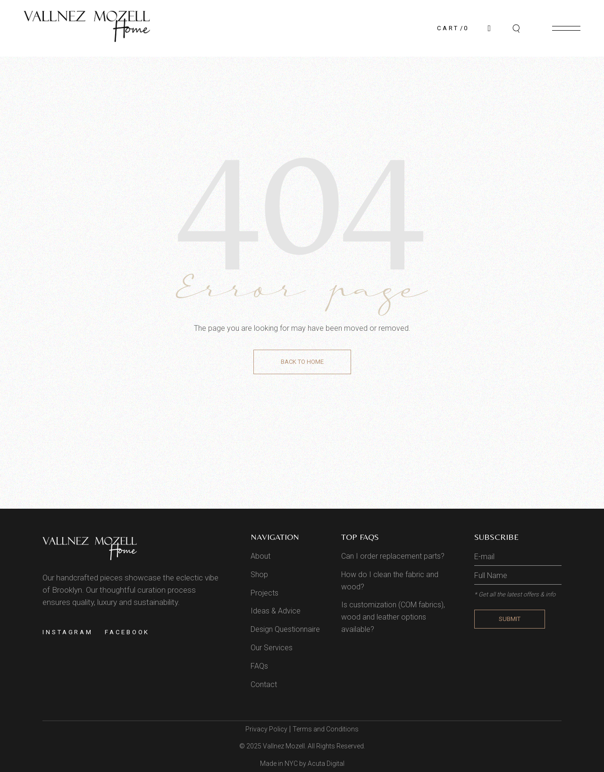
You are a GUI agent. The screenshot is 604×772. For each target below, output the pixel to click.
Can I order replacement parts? (393, 556)
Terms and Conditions (326, 729)
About (260, 556)
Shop (259, 574)
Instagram (67, 632)
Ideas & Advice (276, 610)
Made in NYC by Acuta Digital (302, 763)
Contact (264, 684)
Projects (264, 592)
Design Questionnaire (285, 629)
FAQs (259, 666)
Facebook (127, 632)
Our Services (272, 647)
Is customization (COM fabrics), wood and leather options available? (393, 617)
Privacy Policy (266, 729)
